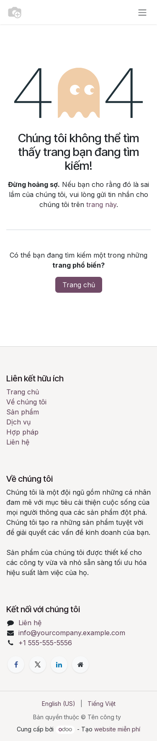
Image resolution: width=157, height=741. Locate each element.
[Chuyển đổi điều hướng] (142, 12)
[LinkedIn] (59, 664)
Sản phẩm (22, 412)
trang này (101, 204)
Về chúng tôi (26, 402)
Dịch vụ (18, 422)
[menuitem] (58, 703)
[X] (37, 664)
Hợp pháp (22, 432)
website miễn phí (117, 729)
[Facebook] (16, 664)
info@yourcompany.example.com (71, 633)
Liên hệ (17, 442)
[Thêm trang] (80, 664)
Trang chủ (78, 285)
